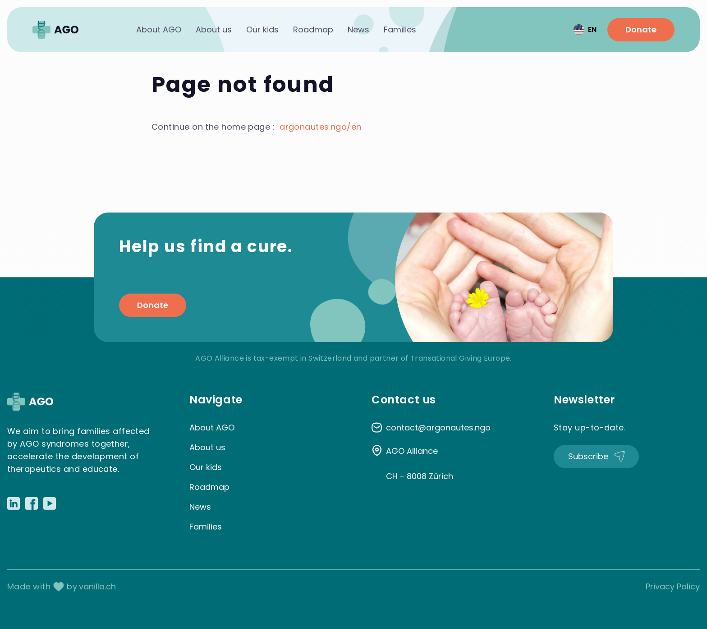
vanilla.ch (97, 586)
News (358, 29)
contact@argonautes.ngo (438, 427)
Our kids (262, 29)
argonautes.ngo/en (321, 126)
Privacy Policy (673, 586)
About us (214, 29)
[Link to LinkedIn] (13, 503)
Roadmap (313, 29)
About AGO (158, 29)
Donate (640, 29)
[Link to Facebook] (31, 503)
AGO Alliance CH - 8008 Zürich (419, 463)
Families (400, 29)
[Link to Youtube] (49, 503)
